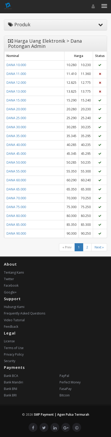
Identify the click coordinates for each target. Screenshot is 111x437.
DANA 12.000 (16, 82)
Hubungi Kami (14, 307)
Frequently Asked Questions (24, 313)
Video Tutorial (14, 320)
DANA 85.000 (16, 224)
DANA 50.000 (16, 162)
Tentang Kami (14, 272)
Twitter (9, 279)
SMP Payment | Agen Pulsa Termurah (61, 414)
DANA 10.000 (16, 65)
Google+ (10, 292)
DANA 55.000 (16, 171)
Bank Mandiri (13, 382)
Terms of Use (14, 348)
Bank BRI (10, 395)
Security (9, 361)
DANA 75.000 (16, 207)
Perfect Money (70, 382)
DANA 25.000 (16, 118)
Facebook (11, 285)
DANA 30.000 (16, 127)
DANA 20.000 (16, 109)
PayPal (64, 376)
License (9, 341)
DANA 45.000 (16, 153)
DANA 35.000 (16, 136)
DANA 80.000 (16, 216)
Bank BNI (10, 389)
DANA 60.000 (16, 180)
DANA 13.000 (16, 91)
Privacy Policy (14, 354)
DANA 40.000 (16, 145)
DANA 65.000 (16, 189)
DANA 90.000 (16, 233)
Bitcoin (65, 395)
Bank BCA (11, 376)
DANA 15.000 (16, 100)
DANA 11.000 (16, 74)
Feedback (11, 326)
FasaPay (65, 389)
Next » (99, 247)
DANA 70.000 (16, 198)
